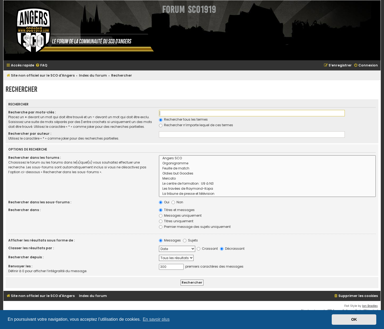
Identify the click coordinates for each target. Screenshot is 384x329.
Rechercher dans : (24, 210)
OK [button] (354, 319)
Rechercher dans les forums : (34, 157)
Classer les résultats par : (31, 248)
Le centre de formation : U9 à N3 (267, 183)
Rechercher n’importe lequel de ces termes (196, 125)
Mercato (267, 178)
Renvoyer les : (20, 266)
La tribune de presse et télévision (267, 193)
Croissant (207, 248)
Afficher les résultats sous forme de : (41, 240)
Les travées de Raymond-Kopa (267, 188)
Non (177, 202)
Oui (164, 202)
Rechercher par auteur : (29, 133)
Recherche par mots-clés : (32, 112)
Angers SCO (267, 158)
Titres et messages (177, 210)
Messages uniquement (180, 215)
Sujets (190, 240)
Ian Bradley (370, 306)
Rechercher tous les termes (183, 119)
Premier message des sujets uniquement (195, 226)
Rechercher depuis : (25, 257)
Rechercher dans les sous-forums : (39, 202)
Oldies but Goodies (267, 173)
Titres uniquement (176, 221)
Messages (170, 240)
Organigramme (267, 163)
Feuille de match (267, 168)
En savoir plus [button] (156, 319)
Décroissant (232, 248)
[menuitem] (41, 65)
